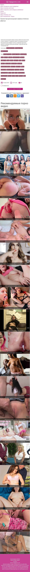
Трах (24, 75)
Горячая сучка (16, 57)
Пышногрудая (4, 72)
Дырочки (16, 60)
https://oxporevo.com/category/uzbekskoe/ (11, 9)
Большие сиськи (10, 48)
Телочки (21, 75)
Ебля (20, 60)
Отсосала (17, 69)
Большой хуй (23, 54)
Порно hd (2, 13)
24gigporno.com (14, 2)
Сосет (13, 75)
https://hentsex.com (5, 15)
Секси (16, 72)
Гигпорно (15, 561)
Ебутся (23, 60)
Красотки (18, 66)
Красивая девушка (5, 66)
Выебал (10, 57)
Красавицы (14, 63)
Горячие (22, 57)
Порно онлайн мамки (15, 560)
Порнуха (22, 69)
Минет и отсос (4, 51)
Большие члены (16, 54)
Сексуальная (21, 72)
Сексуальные (4, 75)
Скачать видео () (14, 88)
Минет (22, 66)
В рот (2, 57)
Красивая (19, 63)
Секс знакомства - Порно (7, 16)
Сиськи (10, 75)
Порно (2, 4)
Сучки (16, 75)
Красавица (8, 63)
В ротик (6, 57)
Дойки (11, 60)
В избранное (6, 85)
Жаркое (3, 63)
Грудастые (3, 60)
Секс (13, 72)
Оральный (3, 69)
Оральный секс (10, 69)
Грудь (8, 60)
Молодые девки (19, 48)
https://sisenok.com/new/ (7, 8)
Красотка (13, 66)
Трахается (3, 79)
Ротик (9, 72)
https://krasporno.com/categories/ (9, 6)
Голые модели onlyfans (15, 559)
